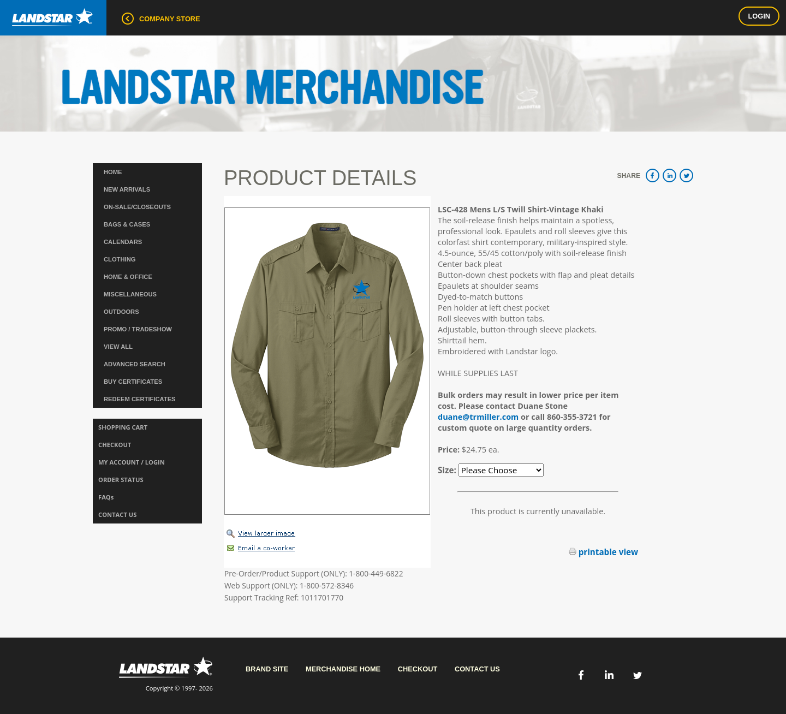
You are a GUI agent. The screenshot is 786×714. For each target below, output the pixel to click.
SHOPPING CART (122, 427)
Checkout (418, 669)
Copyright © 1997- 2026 (166, 674)
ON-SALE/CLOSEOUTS (137, 207)
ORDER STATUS (121, 479)
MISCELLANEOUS (130, 294)
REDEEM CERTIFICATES (140, 399)
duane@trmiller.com (478, 417)
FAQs (106, 497)
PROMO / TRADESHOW (138, 329)
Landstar (46, 13)
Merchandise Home (343, 669)
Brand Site (267, 669)
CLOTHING (119, 259)
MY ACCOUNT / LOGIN (131, 462)
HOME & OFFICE (128, 276)
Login (759, 16)
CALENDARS (123, 242)
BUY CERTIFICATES (133, 381)
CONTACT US (117, 514)
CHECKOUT (114, 445)
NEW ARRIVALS (127, 189)
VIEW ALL (118, 346)
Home (113, 172)
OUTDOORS (121, 311)
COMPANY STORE (161, 19)
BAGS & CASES (127, 224)
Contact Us (477, 669)
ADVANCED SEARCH (134, 364)
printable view (603, 551)
